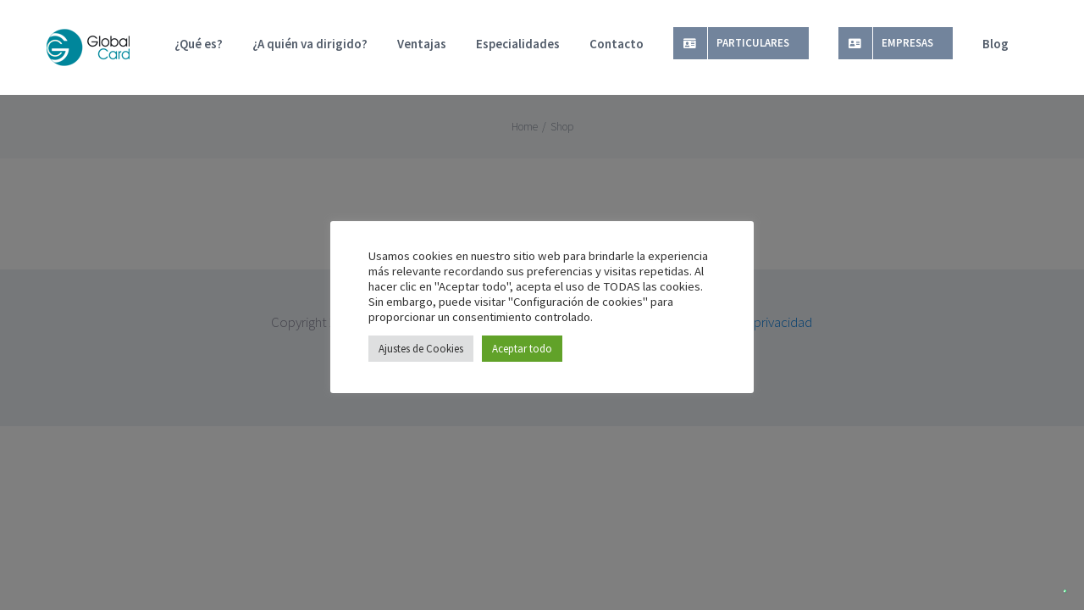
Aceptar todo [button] (522, 348)
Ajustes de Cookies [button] (421, 348)
